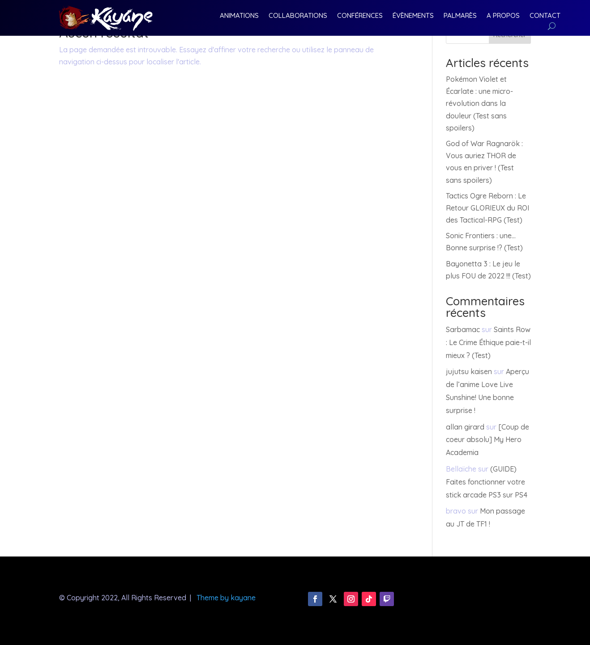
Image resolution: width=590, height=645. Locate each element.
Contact (545, 16)
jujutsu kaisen (469, 371)
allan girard (465, 426)
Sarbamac (463, 329)
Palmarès (460, 16)
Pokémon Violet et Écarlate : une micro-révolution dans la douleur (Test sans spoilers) (479, 103)
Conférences (360, 16)
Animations (239, 16)
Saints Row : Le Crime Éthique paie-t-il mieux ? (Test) (488, 342)
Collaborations (298, 16)
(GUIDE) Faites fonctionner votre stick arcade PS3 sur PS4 (486, 481)
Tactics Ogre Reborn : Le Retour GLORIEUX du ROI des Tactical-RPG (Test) (487, 207)
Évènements (413, 16)
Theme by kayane (226, 597)
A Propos (503, 16)
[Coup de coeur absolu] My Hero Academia (487, 439)
